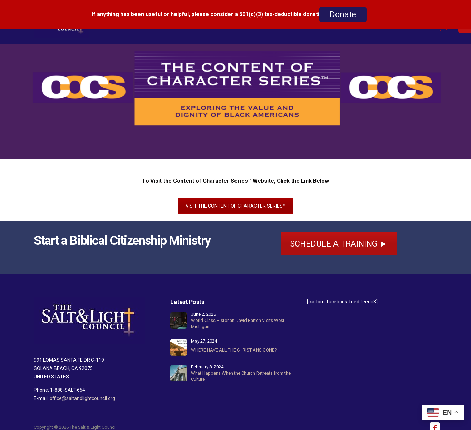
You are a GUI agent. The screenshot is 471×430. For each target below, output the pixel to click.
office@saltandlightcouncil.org (82, 392)
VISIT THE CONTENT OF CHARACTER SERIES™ (236, 200)
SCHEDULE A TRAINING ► (339, 238)
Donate (343, 14)
